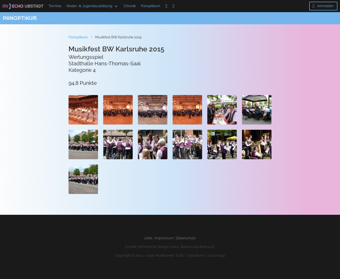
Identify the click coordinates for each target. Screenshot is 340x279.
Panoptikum (150, 6)
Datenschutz (186, 238)
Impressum (164, 238)
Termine (55, 6)
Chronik (130, 6)
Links (148, 238)
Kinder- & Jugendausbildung (89, 6)
